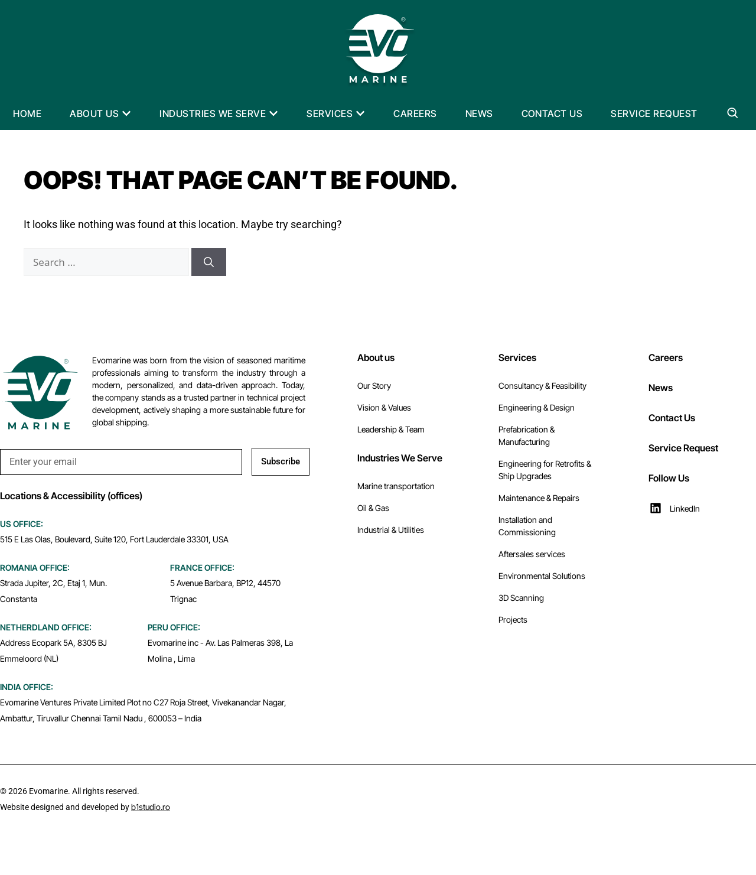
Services (517, 357)
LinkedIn (685, 508)
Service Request (683, 448)
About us (376, 357)
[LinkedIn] (656, 508)
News (661, 387)
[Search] (208, 262)
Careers (666, 357)
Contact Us (672, 418)
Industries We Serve (399, 458)
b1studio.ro (150, 807)
